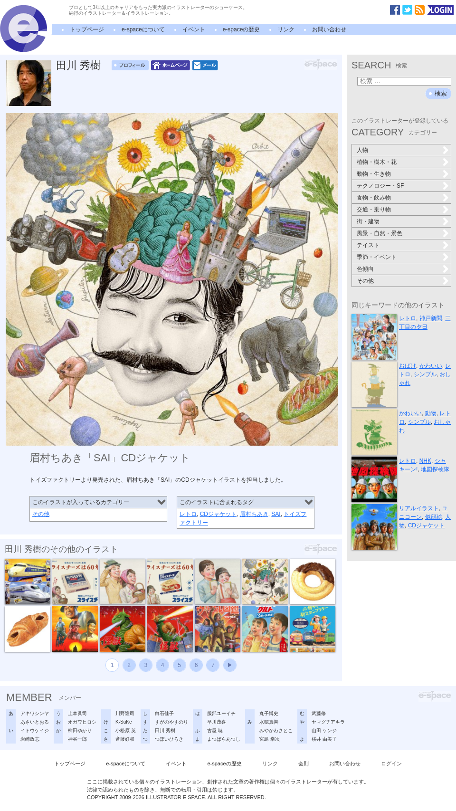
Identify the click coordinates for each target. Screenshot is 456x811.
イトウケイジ (34, 730)
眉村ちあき (254, 514)
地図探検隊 (435, 469)
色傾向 (365, 269)
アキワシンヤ (34, 713)
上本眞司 (77, 713)
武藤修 (319, 713)
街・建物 (368, 221)
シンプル (425, 374)
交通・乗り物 (374, 209)
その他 (40, 514)
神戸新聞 (430, 318)
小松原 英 (125, 730)
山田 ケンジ (324, 730)
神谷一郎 (77, 739)
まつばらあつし (223, 739)
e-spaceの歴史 (241, 29)
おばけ (407, 366)
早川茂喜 (216, 722)
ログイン (391, 763)
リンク (285, 29)
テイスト (368, 245)
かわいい (430, 366)
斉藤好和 (124, 739)
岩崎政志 (29, 739)
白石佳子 (164, 713)
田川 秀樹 (78, 65)
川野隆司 (124, 713)
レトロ (188, 514)
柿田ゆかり (80, 730)
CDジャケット (218, 514)
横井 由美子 (324, 739)
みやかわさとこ (276, 730)
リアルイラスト (419, 508)
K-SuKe (123, 722)
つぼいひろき (169, 739)
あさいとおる (34, 722)
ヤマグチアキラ (328, 722)
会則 (303, 763)
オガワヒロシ (82, 722)
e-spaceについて (143, 29)
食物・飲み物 (374, 197)
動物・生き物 (374, 174)
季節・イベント (377, 257)
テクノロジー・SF (380, 185)
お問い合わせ (329, 29)
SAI (275, 514)
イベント (193, 29)
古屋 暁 (215, 730)
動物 (431, 413)
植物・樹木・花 (377, 162)
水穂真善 (268, 722)
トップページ (87, 29)
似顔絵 (433, 517)
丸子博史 (268, 713)
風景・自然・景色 (379, 233)
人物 (362, 150)
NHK (425, 461)
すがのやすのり (171, 722)
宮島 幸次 (269, 739)
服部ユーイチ (221, 713)
